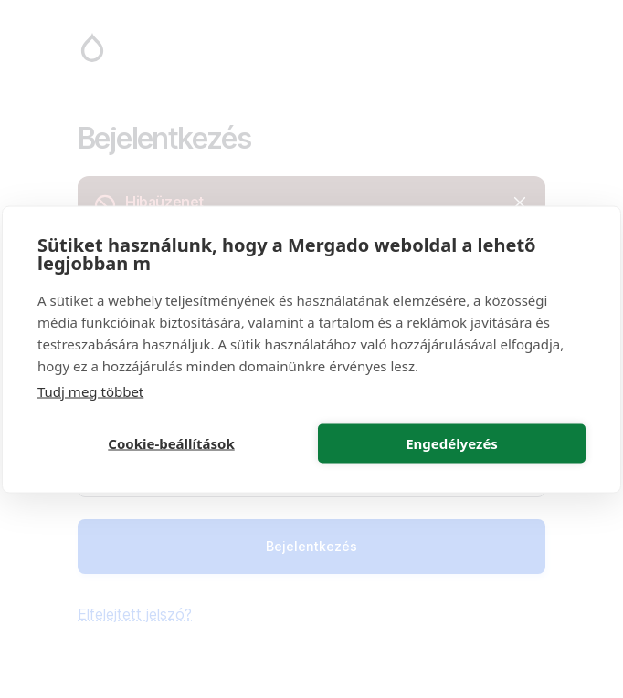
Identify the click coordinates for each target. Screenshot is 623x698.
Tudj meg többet (90, 390)
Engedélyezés (452, 443)
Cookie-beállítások (171, 443)
